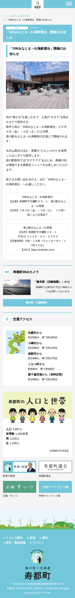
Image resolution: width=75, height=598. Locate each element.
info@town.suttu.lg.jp (57, 588)
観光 (15, 16)
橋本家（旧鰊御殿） (37, 302)
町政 (32, 537)
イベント (38, 542)
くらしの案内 (14, 537)
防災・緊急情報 (16, 542)
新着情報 (24, 16)
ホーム (6, 16)
